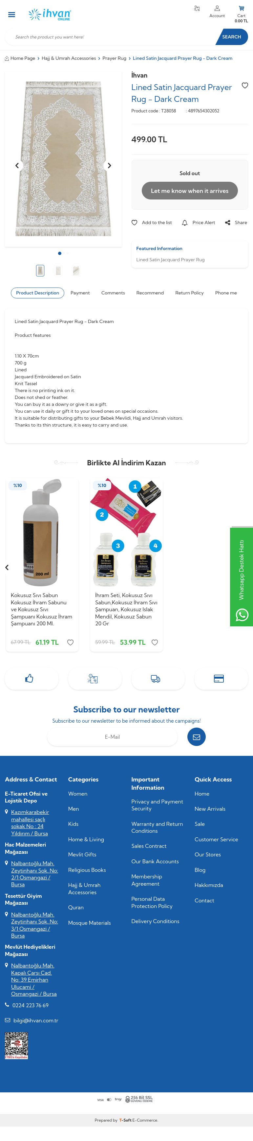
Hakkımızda (209, 885)
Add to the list (152, 222)
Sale (200, 824)
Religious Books (87, 870)
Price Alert (198, 222)
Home (202, 793)
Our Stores (208, 854)
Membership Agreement (147, 880)
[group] (63, 159)
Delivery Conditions (155, 921)
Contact (204, 900)
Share (236, 222)
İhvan (140, 75)
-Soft (126, 1120)
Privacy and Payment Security (157, 805)
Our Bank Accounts (155, 861)
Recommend (150, 293)
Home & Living (86, 839)
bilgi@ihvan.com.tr (35, 1020)
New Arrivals (210, 808)
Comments (113, 293)
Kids (73, 824)
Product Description (37, 293)
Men (73, 808)
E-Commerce (144, 1120)
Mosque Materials (89, 923)
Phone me (226, 293)
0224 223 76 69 (30, 1005)
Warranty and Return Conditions (157, 827)
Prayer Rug (115, 58)
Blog (200, 870)
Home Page (20, 58)
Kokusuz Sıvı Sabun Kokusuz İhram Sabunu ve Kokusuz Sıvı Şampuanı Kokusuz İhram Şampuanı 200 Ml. (41, 609)
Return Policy (189, 293)
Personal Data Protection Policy (152, 902)
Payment (80, 293)
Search (231, 37)
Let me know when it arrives (189, 191)
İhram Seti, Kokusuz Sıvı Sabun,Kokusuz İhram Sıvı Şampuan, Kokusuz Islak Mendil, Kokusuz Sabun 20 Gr (126, 609)
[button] (59, 253)
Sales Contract (149, 846)
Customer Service (216, 839)
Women (78, 793)
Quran (76, 907)
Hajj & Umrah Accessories (69, 58)
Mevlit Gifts (82, 854)
